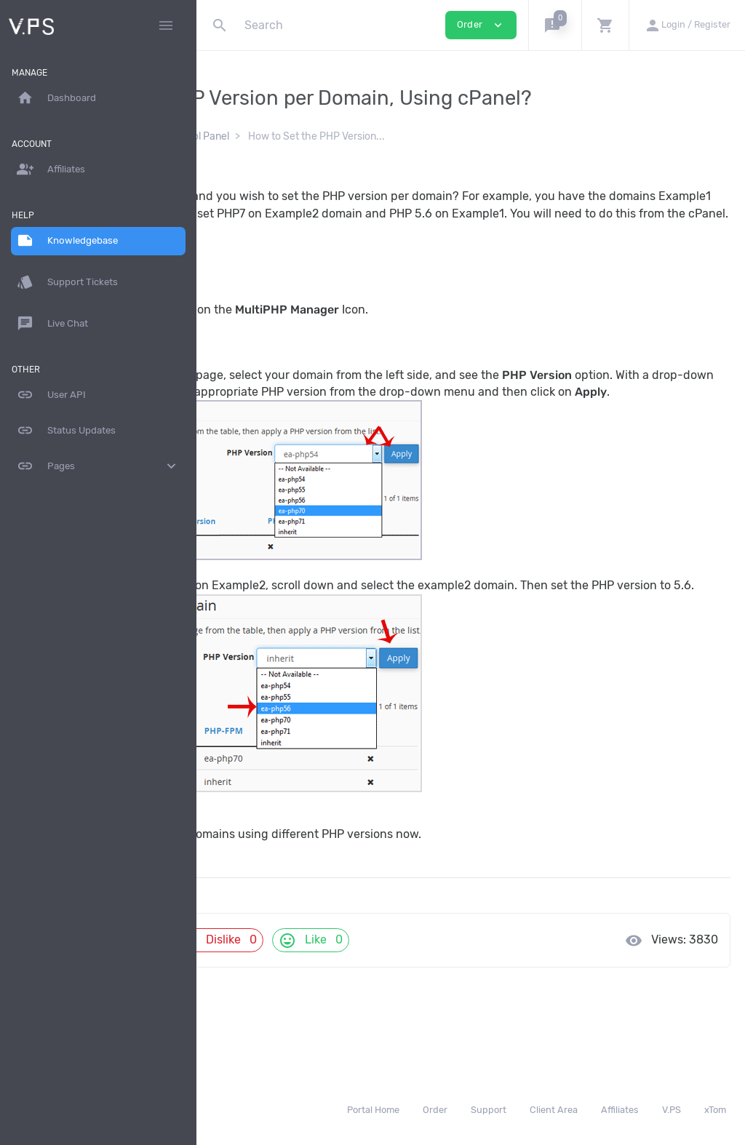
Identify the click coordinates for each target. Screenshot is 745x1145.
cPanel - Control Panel (366, 136)
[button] (554, 25)
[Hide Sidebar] (165, 25)
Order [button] (481, 25)
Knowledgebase (259, 136)
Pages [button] (98, 466)
